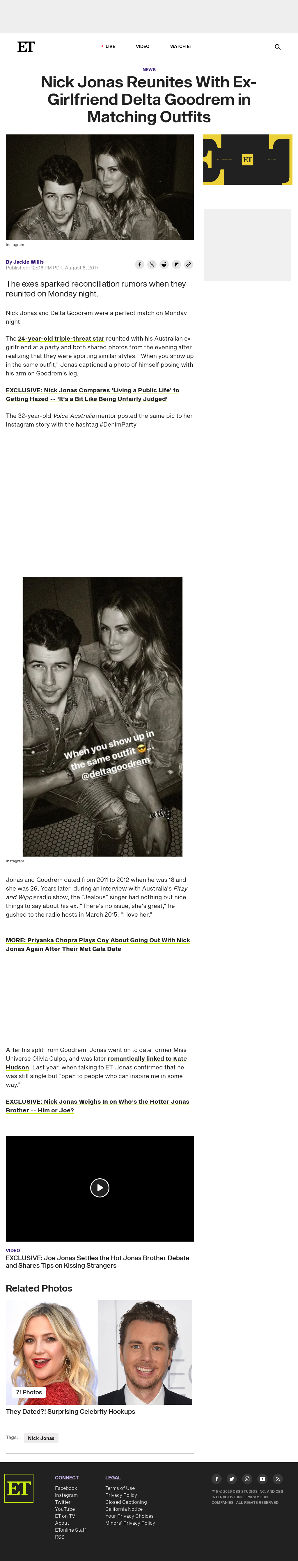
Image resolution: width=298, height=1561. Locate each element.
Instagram (66, 1495)
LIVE (111, 46)
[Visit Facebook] (217, 1480)
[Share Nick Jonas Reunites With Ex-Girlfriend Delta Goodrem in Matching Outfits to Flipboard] (176, 265)
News (149, 69)
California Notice (124, 1509)
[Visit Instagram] (247, 1480)
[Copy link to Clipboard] (188, 265)
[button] (99, 1187)
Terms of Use (120, 1488)
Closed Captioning (126, 1502)
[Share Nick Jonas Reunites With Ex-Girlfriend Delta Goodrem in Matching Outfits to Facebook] (139, 265)
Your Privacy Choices (129, 1516)
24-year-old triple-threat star (61, 338)
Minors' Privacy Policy (130, 1523)
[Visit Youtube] (262, 1480)
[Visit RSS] (278, 1480)
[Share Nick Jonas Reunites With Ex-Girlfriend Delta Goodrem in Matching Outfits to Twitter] (152, 265)
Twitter (63, 1502)
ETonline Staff (70, 1530)
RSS (60, 1537)
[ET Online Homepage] (26, 46)
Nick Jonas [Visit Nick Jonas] (41, 1438)
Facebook (66, 1488)
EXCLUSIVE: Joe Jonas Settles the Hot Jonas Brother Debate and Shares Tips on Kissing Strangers (97, 1261)
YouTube (65, 1509)
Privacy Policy (121, 1495)
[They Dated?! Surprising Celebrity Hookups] (100, 1352)
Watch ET (181, 46)
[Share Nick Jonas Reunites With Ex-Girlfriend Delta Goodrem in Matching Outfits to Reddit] (164, 265)
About (62, 1523)
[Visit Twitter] (232, 1480)
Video (143, 46)
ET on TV (65, 1516)
